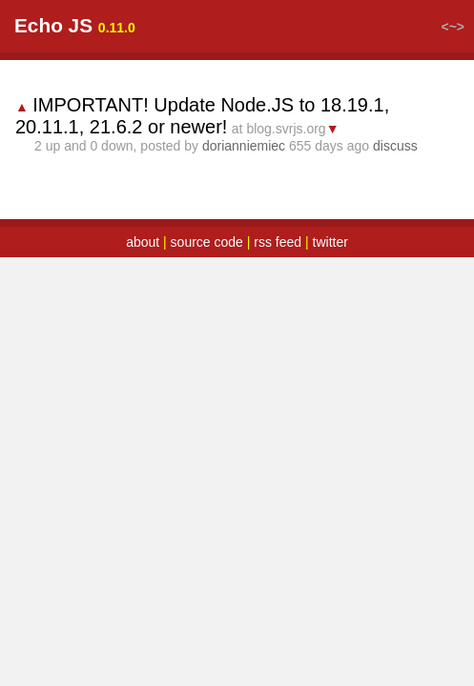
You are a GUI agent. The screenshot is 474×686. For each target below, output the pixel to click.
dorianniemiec (243, 145)
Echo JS (53, 25)
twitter (330, 242)
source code (207, 242)
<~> (452, 26)
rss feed (277, 242)
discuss (395, 145)
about (142, 242)
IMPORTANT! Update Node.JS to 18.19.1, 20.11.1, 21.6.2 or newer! (202, 115)
